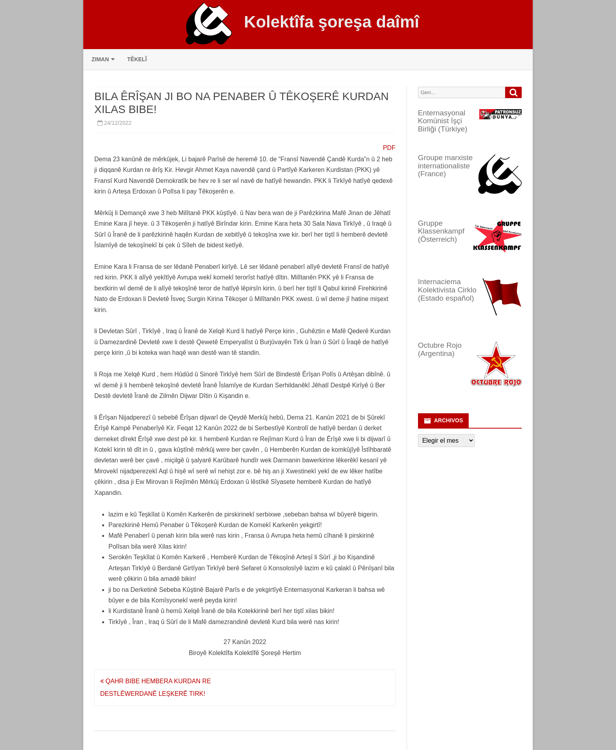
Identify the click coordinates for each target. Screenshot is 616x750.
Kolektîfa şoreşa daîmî (331, 22)
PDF (389, 147)
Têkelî (137, 59)
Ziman (100, 59)
